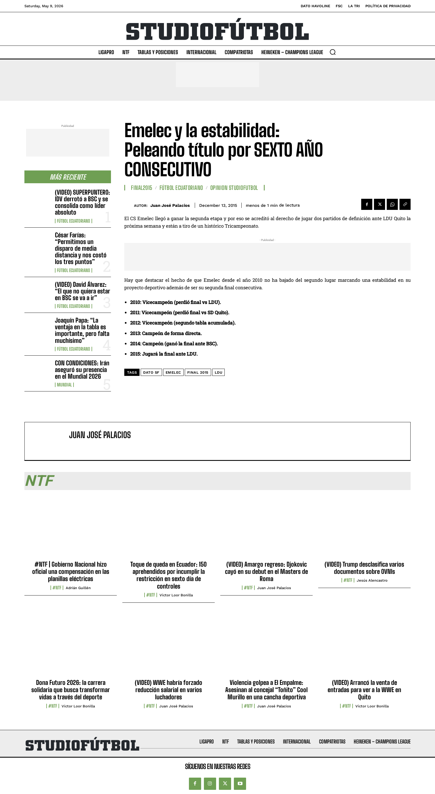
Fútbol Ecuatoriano (73, 221)
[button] (332, 52)
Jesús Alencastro (372, 580)
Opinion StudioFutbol (234, 187)
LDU (218, 372)
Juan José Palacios (170, 205)
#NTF (56, 588)
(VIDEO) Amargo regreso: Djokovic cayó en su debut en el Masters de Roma (266, 572)
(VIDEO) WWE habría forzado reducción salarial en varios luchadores (168, 690)
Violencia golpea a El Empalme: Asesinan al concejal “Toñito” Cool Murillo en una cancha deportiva (266, 690)
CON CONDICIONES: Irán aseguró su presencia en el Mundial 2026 (82, 369)
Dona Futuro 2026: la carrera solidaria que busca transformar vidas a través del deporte (70, 690)
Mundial (64, 385)
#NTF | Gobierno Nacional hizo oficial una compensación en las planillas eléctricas (70, 572)
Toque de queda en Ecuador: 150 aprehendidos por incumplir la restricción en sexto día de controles (168, 575)
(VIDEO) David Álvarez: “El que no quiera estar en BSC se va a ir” (82, 291)
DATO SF (151, 372)
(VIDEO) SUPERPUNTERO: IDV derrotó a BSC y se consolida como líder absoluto (82, 202)
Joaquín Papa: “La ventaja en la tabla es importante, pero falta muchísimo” (82, 330)
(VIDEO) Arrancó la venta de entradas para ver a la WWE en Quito (364, 690)
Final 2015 (198, 372)
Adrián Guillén (78, 588)
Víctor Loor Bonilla (176, 595)
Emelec (173, 372)
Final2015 (141, 187)
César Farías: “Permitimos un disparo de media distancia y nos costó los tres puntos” (81, 248)
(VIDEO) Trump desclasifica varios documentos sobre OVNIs (364, 568)
